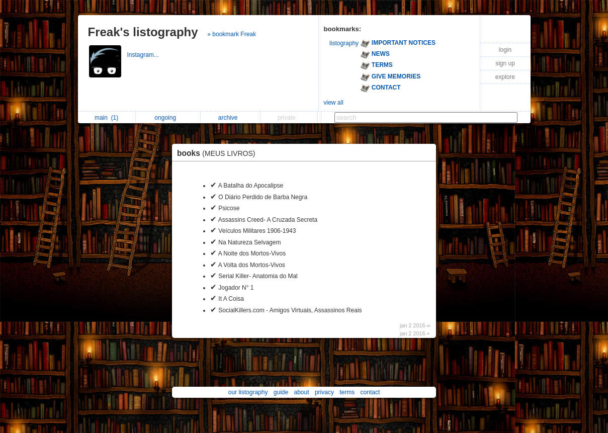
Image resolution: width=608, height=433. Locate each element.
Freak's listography (143, 32)
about (301, 392)
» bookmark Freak (231, 34)
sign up (505, 63)
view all (333, 102)
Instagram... (144, 54)
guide (281, 392)
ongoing (167, 117)
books (218, 153)
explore (505, 76)
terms (347, 392)
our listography (248, 392)
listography (344, 43)
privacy (324, 392)
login (505, 49)
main (106, 117)
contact (370, 392)
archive (230, 117)
